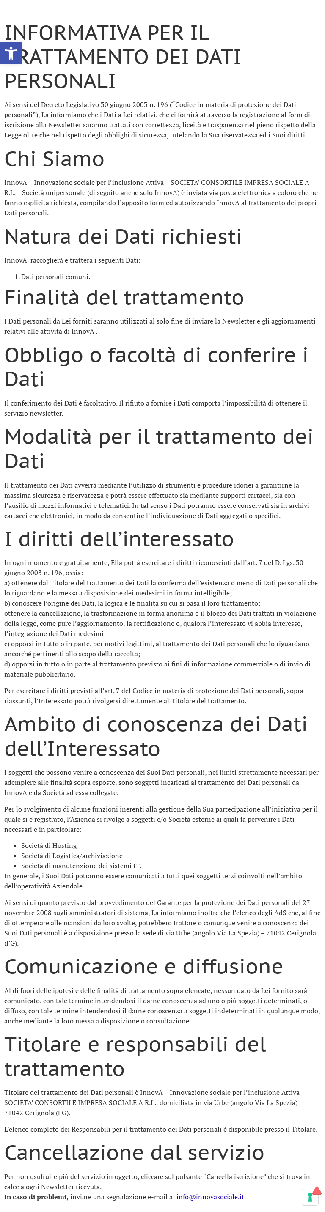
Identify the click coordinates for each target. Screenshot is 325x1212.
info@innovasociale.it (210, 1196)
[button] (11, 53)
